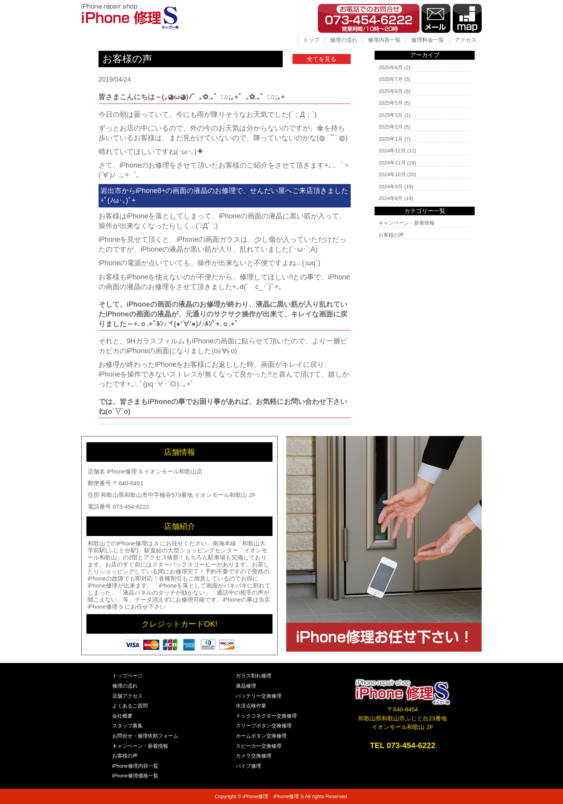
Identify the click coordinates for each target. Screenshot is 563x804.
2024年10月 (391, 174)
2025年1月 (390, 139)
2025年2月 (390, 127)
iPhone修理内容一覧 (135, 766)
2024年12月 (391, 151)
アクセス (466, 40)
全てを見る (321, 58)
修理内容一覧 (384, 40)
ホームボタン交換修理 (261, 736)
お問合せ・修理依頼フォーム (145, 736)
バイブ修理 (248, 766)
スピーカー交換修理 (259, 746)
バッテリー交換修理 (259, 696)
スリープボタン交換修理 (264, 726)
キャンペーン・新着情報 (406, 223)
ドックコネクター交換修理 (266, 716)
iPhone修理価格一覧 (135, 776)
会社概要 (122, 716)
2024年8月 (390, 198)
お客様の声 (391, 235)
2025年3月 (390, 115)
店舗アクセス (127, 696)
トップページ (127, 676)
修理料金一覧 (427, 40)
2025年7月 (390, 79)
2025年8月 (390, 67)
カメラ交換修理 (253, 756)
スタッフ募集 (127, 726)
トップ (311, 40)
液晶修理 (246, 686)
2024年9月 (390, 186)
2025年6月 (390, 91)
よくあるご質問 (130, 706)
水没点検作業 (251, 706)
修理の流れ (343, 40)
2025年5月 (390, 103)
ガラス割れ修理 (253, 676)
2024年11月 (391, 163)
